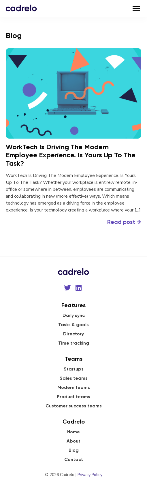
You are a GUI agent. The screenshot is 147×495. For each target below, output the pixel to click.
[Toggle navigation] (136, 8)
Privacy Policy (90, 474)
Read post (124, 221)
